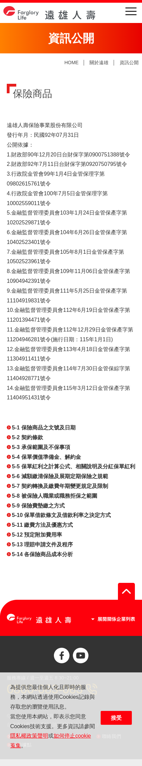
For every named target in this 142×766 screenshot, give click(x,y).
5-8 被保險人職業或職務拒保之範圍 (54, 496)
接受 (116, 718)
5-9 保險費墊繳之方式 (38, 506)
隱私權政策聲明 (29, 736)
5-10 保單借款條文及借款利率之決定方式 (61, 515)
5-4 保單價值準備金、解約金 (46, 457)
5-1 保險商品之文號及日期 (44, 427)
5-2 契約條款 (27, 437)
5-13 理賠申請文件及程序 (42, 544)
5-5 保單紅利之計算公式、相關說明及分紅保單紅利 (73, 466)
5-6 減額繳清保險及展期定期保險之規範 (60, 476)
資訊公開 (129, 62)
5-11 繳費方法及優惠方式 (42, 525)
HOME (71, 62)
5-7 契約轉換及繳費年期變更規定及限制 (60, 486)
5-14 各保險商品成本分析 (42, 554)
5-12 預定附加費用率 (37, 535)
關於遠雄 (98, 62)
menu (131, 11)
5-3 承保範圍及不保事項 (41, 447)
